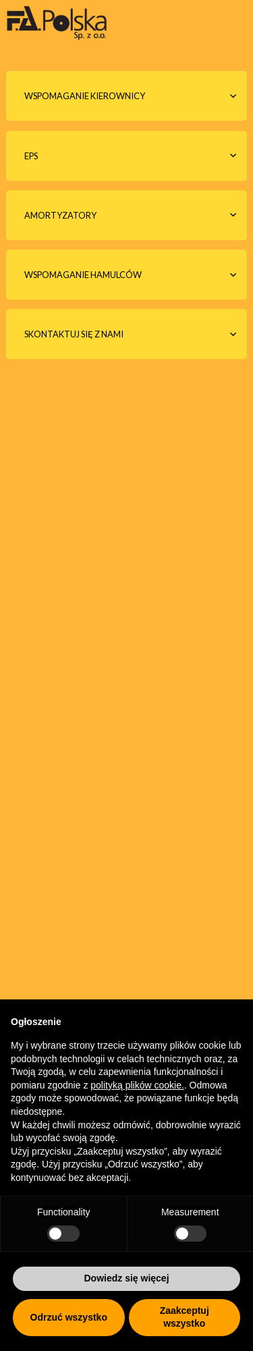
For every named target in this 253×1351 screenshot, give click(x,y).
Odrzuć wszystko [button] (68, 1317)
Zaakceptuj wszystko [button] (184, 1317)
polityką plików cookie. (137, 1085)
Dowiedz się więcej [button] (126, 1278)
